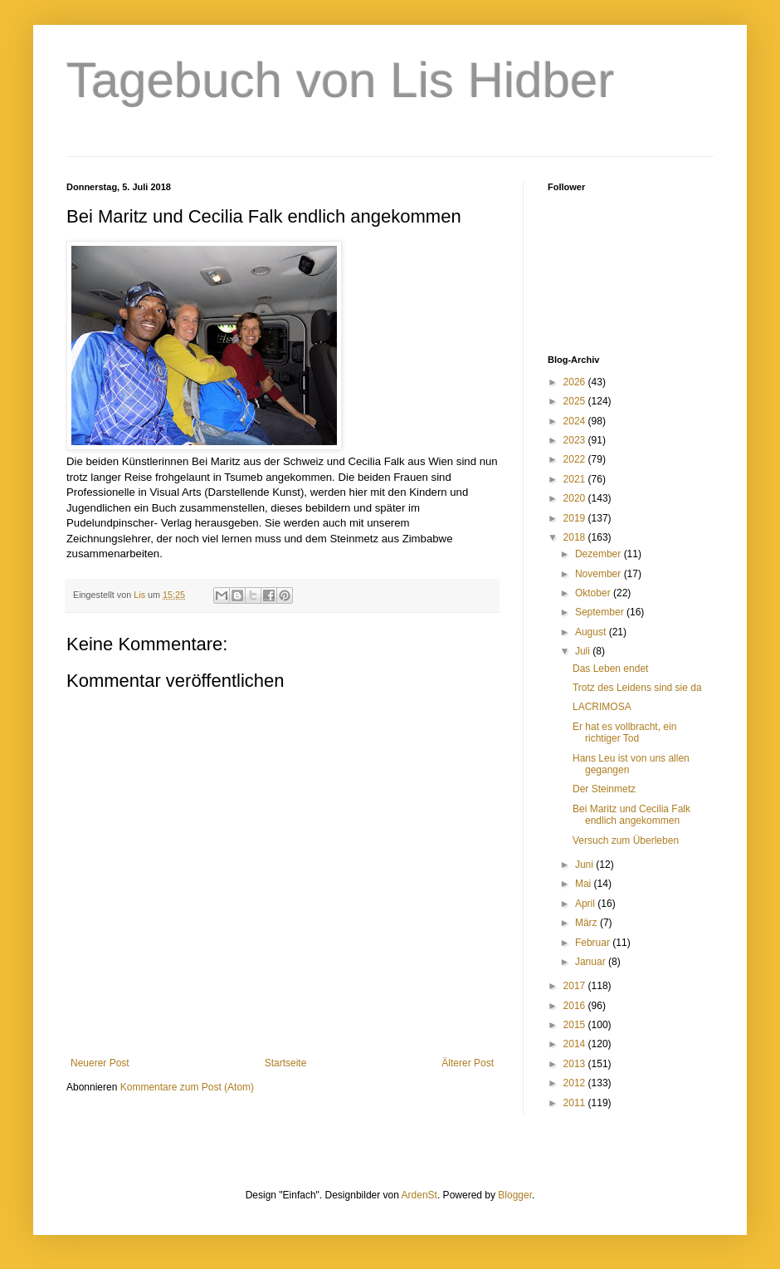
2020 (575, 498)
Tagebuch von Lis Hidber (340, 80)
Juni (585, 864)
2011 (575, 1103)
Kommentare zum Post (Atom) (187, 1087)
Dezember (599, 554)
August (592, 632)
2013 (575, 1064)
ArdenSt (419, 1195)
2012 (575, 1083)
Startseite (286, 1063)
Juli (583, 651)
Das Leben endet (610, 668)
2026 (575, 382)
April (586, 903)
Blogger (515, 1195)
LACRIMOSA (602, 707)
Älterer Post (467, 1063)
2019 (575, 518)
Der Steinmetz (604, 789)
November (599, 574)
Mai (584, 883)
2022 (575, 459)
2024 (575, 421)
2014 (575, 1044)
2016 (575, 1006)
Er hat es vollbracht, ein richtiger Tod (624, 732)
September (600, 612)
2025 (575, 401)
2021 (575, 479)
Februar (593, 942)
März (587, 922)
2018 (575, 537)
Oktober (594, 593)
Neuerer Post (100, 1063)
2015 (575, 1025)
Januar (591, 962)
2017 (575, 986)
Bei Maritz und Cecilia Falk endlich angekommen (631, 814)
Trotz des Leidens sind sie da (637, 687)
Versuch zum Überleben (626, 840)
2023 (575, 440)
